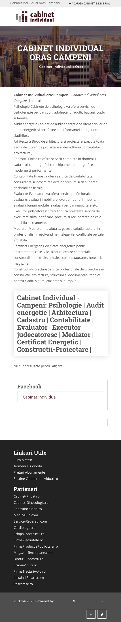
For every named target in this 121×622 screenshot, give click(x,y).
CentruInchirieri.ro (28, 509)
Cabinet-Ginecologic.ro (31, 502)
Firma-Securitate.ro (28, 540)
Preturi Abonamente (29, 472)
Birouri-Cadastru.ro (28, 559)
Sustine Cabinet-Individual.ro (36, 479)
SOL (26, 607)
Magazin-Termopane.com (33, 552)
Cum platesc (23, 460)
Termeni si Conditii (28, 466)
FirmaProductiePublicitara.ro (36, 546)
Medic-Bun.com (26, 515)
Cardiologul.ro (25, 527)
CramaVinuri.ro (25, 565)
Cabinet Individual (55, 66)
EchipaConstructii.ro (29, 534)
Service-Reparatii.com (30, 521)
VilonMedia (63, 601)
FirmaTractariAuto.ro (30, 571)
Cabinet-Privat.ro (27, 496)
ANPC (18, 607)
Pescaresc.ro (23, 584)
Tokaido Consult (88, 601)
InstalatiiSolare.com (29, 578)
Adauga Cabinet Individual (89, 3)
